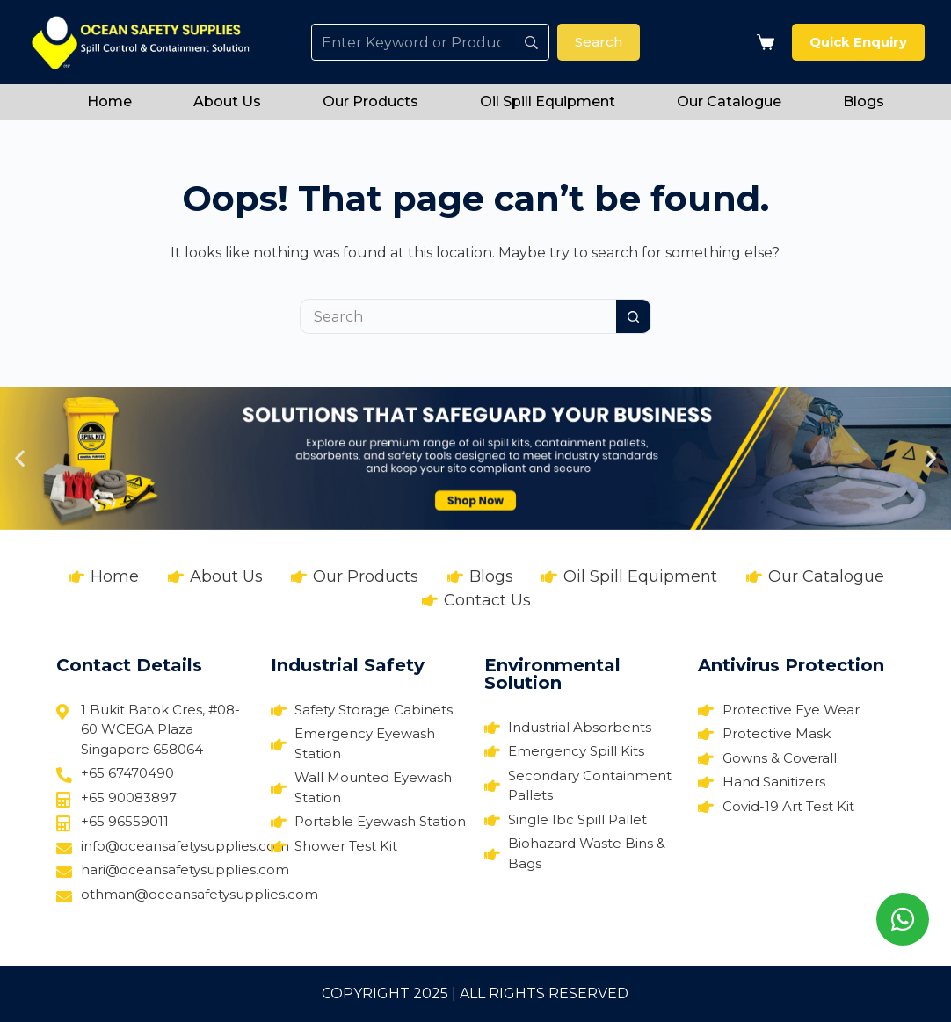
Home (109, 101)
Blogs (863, 101)
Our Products (370, 101)
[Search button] (633, 316)
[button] (20, 458)
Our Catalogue (729, 101)
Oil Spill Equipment (547, 101)
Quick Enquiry (858, 41)
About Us (227, 101)
